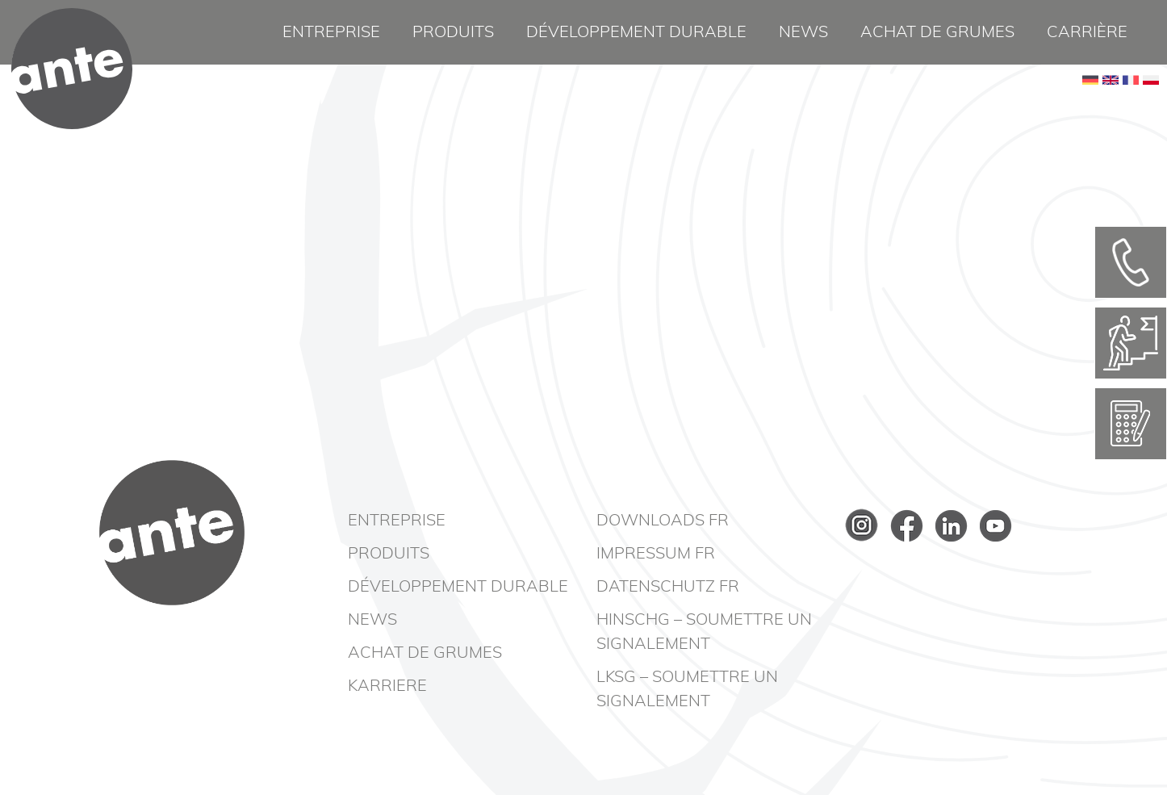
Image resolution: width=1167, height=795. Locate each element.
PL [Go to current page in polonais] (1151, 105)
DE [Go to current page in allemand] (1090, 105)
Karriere (387, 686)
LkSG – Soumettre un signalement (687, 689)
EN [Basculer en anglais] (1110, 105)
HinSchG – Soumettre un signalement (704, 632)
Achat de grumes (937, 32)
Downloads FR (662, 521)
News (803, 32)
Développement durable (636, 32)
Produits (453, 32)
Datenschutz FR (667, 587)
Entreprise (331, 32)
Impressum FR (655, 554)
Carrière (1087, 32)
